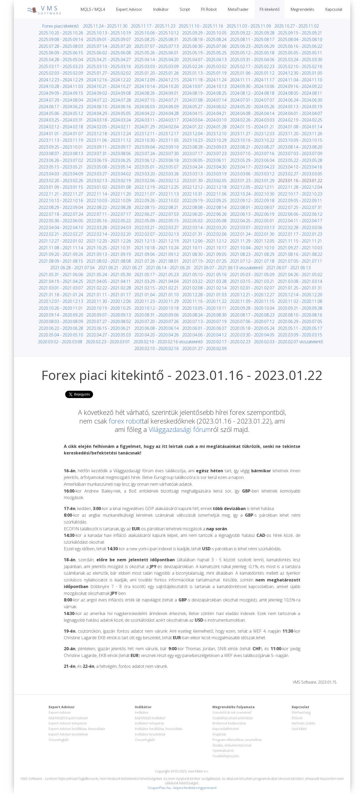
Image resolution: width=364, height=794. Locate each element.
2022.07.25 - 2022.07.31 (300, 207)
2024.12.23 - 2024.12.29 (61, 80)
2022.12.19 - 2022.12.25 (156, 187)
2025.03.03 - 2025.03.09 (156, 66)
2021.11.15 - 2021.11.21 (300, 241)
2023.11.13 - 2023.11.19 (61, 140)
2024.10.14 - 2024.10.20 (156, 86)
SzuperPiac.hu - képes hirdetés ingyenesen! (182, 787)
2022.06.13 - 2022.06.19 (252, 214)
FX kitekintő (270, 9)
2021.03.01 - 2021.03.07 (61, 288)
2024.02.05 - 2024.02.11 (108, 127)
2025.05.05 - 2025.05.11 (300, 53)
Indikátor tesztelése (150, 734)
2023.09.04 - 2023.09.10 (156, 147)
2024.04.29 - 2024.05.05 (108, 113)
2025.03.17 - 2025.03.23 (61, 66)
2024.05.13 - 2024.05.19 (300, 106)
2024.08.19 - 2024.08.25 (204, 93)
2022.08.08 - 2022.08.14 (204, 207)
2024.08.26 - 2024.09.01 (156, 93)
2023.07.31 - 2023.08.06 (108, 153)
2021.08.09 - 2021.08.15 (61, 261)
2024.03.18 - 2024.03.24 (108, 120)
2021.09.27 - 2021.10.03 (300, 248)
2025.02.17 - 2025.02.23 (252, 66)
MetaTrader (238, 9)
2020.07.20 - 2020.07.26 (156, 321)
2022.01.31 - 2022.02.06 (204, 234)
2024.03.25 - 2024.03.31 (61, 120)
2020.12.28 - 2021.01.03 (204, 295)
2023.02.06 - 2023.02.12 (156, 180)
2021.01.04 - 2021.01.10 (156, 295)
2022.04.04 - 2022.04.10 (61, 227)
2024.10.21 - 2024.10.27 (108, 86)
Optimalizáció (223, 750)
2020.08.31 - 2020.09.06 (156, 315)
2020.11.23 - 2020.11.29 (156, 301)
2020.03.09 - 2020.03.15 (300, 335)
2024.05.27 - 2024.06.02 (204, 106)
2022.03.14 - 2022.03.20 (204, 227)
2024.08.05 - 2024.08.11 (300, 93)
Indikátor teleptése (149, 723)
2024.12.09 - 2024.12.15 (156, 80)
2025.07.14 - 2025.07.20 (108, 46)
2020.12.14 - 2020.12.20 (300, 295)
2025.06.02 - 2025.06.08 (108, 53)
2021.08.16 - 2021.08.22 (300, 254)
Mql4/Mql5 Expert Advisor (68, 718)
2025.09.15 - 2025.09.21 (300, 33)
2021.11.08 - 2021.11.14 (61, 248)
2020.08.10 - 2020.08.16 (300, 315)
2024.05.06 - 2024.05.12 (61, 113)
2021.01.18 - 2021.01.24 (61, 295)
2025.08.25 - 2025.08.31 (156, 39)
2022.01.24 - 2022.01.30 (252, 234)
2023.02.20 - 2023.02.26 (61, 180)
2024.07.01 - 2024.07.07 (252, 100)
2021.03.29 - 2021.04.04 (156, 281)
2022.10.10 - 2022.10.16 (61, 200)
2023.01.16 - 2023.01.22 (300, 180)
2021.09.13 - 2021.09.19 (108, 254)
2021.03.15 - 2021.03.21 (252, 281)
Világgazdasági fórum (180, 429)
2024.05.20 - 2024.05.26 (252, 106)
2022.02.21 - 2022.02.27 (61, 234)
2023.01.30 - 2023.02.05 (204, 180)
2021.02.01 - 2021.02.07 (252, 288)
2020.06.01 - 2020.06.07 (204, 328)
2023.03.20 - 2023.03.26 (156, 174)
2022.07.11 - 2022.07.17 (108, 214)
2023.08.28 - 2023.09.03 (204, 147)
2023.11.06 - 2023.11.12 (108, 140)
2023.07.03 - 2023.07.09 (300, 153)
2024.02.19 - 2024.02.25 (300, 120)
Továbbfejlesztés (225, 756)
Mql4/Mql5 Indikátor (150, 718)
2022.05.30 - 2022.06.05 (61, 221)
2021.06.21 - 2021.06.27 (120, 268)
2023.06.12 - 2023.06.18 (156, 160)
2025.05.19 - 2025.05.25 (204, 53)
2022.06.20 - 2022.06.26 (204, 214)
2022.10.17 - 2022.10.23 (300, 194)
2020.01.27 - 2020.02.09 (204, 348)
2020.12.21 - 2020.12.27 (252, 295)
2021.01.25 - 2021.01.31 (300, 288)
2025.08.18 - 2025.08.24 (204, 39)
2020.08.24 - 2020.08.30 (204, 315)
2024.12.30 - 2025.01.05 (300, 73)
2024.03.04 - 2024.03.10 (204, 120)
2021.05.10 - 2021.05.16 (204, 274)
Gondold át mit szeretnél (231, 712)
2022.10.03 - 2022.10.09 (108, 200)
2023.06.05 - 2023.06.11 (204, 160)
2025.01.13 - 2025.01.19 (204, 73)
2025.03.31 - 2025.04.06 (252, 59)
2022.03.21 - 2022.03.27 (156, 227)
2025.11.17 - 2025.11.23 (153, 26)
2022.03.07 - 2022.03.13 (252, 227)
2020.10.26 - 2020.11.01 (61, 308)
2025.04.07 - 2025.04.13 (204, 59)
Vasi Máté (299, 728)
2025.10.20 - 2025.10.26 (61, 33)
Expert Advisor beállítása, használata (77, 728)
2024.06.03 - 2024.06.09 (156, 106)
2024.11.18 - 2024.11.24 (204, 80)
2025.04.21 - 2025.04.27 (108, 59)
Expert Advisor (129, 9)
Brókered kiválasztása (229, 723)
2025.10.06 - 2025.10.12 (156, 33)
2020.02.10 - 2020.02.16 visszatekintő (168, 342)
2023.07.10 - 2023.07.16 (252, 153)
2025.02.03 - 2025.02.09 (61, 73)
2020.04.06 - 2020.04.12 (204, 335)
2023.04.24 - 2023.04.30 (204, 167)
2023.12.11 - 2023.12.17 (156, 133)
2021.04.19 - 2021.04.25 (61, 281)
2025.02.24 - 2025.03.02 (204, 66)
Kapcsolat (333, 9)
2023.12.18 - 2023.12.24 (108, 133)
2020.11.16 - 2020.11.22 (204, 301)
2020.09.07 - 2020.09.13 (108, 315)
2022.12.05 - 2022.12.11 (252, 187)
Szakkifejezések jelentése (232, 718)
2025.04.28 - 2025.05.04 (61, 59)
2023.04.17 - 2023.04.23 (252, 167)
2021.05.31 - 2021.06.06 (61, 274)
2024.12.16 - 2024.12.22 (108, 80)
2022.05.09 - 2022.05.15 (156, 221)
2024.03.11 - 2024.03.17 (156, 120)
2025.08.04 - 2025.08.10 (300, 39)
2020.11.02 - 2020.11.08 (300, 301)
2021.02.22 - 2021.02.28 (108, 288)
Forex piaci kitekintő (60, 26)
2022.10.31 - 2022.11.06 (204, 194)
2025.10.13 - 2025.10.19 (108, 33)
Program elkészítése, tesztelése (237, 739)
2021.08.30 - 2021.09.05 (204, 254)
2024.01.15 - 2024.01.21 (252, 127)
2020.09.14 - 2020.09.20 (61, 315)
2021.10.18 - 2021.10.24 (156, 248)
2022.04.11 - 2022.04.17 (300, 221)
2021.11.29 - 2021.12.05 (252, 241)
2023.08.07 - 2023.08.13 (61, 153)
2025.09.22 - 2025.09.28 (252, 33)
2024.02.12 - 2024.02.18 (61, 127)
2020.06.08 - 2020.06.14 (156, 328)
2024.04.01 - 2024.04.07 (300, 113)
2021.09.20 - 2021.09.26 (61, 254)
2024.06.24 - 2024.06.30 (300, 100)
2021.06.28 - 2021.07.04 (72, 268)
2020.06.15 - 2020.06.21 (108, 328)
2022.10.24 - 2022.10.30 (252, 194)
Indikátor (161, 9)
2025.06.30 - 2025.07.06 (204, 46)
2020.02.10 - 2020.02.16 (156, 348)
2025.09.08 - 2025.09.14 (61, 39)
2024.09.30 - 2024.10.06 (252, 86)
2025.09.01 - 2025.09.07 (108, 39)
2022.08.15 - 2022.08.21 (156, 207)
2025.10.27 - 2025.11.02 (296, 26)
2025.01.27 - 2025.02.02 (108, 73)
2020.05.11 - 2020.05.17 (300, 328)
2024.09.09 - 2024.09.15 (61, 93)
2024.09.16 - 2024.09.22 (300, 86)
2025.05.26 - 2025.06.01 (156, 53)
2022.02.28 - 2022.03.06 (300, 227)
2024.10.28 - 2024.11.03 (61, 86)
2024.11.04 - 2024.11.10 (300, 80)
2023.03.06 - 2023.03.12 (252, 174)
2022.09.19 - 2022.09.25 (204, 200)
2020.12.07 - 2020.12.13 (61, 301)
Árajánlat (219, 734)
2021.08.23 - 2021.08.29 (252, 254)
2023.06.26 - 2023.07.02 (61, 160)
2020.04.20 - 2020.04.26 (156, 335)
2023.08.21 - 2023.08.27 (252, 147)
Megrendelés (302, 9)
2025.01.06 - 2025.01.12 (252, 73)
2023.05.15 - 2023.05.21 (61, 167)
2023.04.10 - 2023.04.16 (300, 167)
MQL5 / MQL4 (93, 9)
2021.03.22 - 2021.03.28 (204, 281)
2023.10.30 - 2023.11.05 (156, 140)
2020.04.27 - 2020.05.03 (108, 335)
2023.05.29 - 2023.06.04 (252, 160)
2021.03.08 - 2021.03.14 (300, 281)
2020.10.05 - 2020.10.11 (204, 308)
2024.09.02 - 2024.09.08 (108, 93)
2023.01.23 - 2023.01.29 (252, 180)
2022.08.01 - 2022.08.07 (252, 207)
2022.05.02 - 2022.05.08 (204, 221)
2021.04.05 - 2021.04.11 (108, 281)
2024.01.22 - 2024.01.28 (204, 127)
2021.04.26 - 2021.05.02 (300, 274)
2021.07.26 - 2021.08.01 (156, 261)
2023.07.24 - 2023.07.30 (156, 153)
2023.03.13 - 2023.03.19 (204, 174)
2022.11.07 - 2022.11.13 (156, 194)
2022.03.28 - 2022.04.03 (108, 227)
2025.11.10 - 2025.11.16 (201, 26)
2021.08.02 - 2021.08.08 (108, 261)
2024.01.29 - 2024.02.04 (156, 127)
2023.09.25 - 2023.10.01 (61, 147)
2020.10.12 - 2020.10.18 (156, 308)
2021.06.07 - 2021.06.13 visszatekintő (228, 268)
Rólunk (297, 718)
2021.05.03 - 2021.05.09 (252, 274)
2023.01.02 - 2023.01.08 (108, 187)
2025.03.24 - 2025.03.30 (300, 59)
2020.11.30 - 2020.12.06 (108, 301)
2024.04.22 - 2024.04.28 (156, 113)
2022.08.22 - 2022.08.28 (108, 207)
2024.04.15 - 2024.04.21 (204, 113)
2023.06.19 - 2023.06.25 (108, 160)
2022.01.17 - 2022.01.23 (300, 234)
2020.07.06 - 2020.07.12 (252, 321)
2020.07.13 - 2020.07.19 (204, 321)
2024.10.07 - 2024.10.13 (204, 86)
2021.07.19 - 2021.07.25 (204, 261)
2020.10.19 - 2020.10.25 (108, 308)
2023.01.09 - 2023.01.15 (61, 187)
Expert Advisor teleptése (68, 723)
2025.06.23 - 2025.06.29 (252, 46)
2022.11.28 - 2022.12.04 (300, 187)
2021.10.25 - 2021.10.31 (108, 248)
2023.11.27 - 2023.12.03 (252, 133)
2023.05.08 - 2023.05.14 (108, 167)
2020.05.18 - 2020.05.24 (252, 328)
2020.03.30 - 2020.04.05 (252, 335)
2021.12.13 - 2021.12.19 (156, 241)
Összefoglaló (59, 739)
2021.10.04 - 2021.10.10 (252, 248)
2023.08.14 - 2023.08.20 (300, 147)
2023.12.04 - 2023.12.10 (204, 133)
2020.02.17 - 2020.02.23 (228, 342)
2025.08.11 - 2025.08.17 (252, 39)
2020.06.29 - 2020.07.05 (300, 321)
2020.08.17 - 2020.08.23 (252, 315)
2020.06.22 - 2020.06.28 (61, 328)
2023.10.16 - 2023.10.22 (252, 140)
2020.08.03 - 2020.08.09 (61, 321)
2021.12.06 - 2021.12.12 (204, 241)
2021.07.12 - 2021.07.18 (252, 261)
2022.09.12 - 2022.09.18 (252, 200)
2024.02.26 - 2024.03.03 (252, 120)
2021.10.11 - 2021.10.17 (204, 248)
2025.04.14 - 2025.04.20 (156, 59)
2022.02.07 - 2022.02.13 (156, 234)
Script (185, 9)
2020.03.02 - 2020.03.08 (60, 342)
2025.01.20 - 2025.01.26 (156, 73)
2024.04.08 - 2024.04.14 (252, 113)
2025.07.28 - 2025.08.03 (61, 46)
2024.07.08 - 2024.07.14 (204, 100)
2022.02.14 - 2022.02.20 (108, 234)
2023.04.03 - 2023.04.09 (61, 174)
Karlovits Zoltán (303, 723)
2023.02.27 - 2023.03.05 (300, 174)
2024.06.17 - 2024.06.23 (61, 106)
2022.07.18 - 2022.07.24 (61, 214)
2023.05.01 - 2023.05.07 (156, 167)
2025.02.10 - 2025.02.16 (300, 66)
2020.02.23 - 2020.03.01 (108, 342)
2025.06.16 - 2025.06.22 (300, 46)
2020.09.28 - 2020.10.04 (252, 308)
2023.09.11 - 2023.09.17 (108, 147)
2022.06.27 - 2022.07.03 (156, 214)
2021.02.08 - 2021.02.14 (204, 288)
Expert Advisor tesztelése (68, 734)
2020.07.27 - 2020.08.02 (108, 321)
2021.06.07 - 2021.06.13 (288, 268)
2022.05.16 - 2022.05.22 (108, 221)
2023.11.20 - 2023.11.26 (300, 133)
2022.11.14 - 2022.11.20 (108, 194)
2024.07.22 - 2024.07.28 (108, 100)
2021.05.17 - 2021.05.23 (156, 274)
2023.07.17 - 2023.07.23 (204, 153)
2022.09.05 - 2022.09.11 (300, 200)
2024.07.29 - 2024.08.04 (61, 100)
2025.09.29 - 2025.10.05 (204, 33)
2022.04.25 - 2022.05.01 (252, 221)
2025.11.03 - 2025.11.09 (249, 26)
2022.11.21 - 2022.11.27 (61, 194)
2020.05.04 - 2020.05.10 (61, 335)
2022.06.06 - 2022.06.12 (300, 214)
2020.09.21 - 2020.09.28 (300, 308)
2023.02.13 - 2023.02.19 (108, 180)
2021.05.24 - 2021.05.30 (108, 274)
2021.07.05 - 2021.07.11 (300, 261)
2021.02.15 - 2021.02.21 (156, 288)
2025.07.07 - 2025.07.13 (156, 46)
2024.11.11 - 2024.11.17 (252, 80)
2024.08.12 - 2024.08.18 (252, 93)
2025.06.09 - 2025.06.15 (61, 53)
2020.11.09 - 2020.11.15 (252, 301)
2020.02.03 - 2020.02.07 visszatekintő (288, 342)
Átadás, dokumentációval (231, 745)
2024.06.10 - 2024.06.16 (108, 106)
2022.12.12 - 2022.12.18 (204, 187)
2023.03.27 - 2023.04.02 (108, 174)
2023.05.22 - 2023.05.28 (300, 160)
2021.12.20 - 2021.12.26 (108, 241)
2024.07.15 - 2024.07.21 (156, 100)
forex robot (125, 420)
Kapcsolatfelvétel (225, 728)
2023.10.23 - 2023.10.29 (204, 140)
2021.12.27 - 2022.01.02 (61, 241)
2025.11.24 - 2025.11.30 (105, 26)
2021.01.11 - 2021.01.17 (108, 295)
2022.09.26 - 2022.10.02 (156, 200)
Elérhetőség (301, 712)
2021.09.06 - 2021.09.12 (156, 254)
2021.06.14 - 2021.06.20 (168, 268)
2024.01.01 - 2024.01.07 (61, 133)
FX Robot (209, 9)
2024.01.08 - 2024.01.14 (300, 127)
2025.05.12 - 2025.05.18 (252, 53)
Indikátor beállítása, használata (158, 728)
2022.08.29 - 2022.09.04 (61, 207)
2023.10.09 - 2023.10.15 (300, 140)
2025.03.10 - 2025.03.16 (108, 66)
